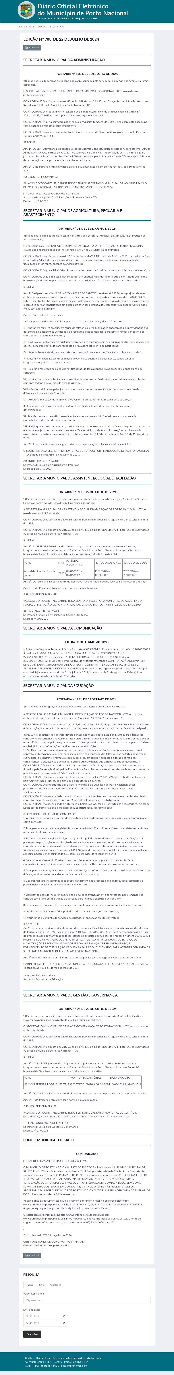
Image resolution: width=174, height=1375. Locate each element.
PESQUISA (31, 1274)
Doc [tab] (41, 1284)
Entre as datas (31, 1309)
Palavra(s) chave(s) (34, 1293)
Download (32, 47)
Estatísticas (57, 26)
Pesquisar (32, 1334)
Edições (42, 26)
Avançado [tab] (55, 1284)
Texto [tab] (29, 1284)
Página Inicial (26, 26)
